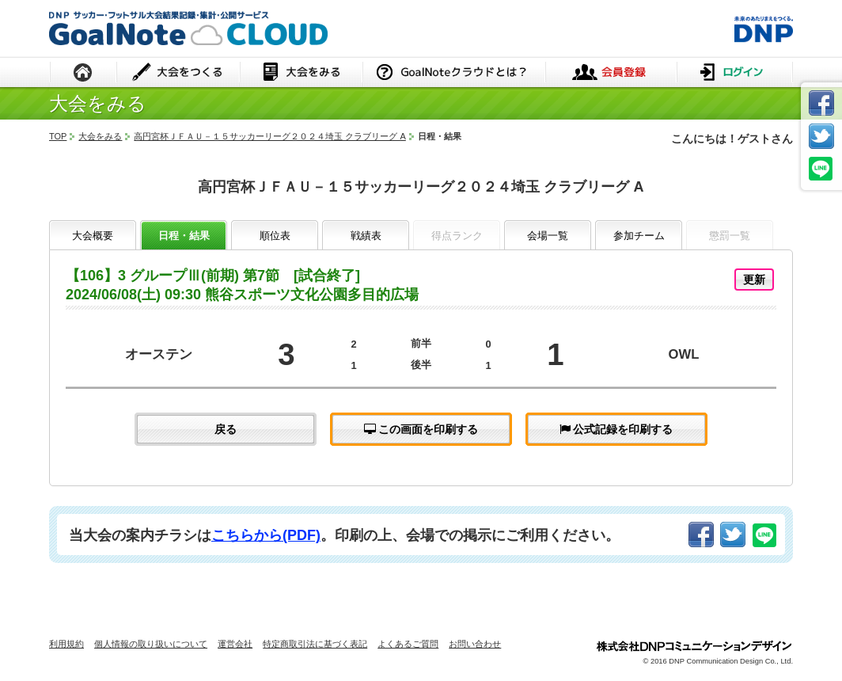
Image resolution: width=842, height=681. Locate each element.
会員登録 (611, 73)
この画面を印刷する (421, 429)
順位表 (275, 236)
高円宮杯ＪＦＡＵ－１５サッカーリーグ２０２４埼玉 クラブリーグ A (269, 136)
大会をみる (301, 73)
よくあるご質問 (407, 644)
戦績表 (366, 236)
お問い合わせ (475, 644)
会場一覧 (547, 236)
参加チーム (639, 236)
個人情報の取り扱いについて (150, 644)
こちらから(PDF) (265, 535)
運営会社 (235, 644)
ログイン (735, 73)
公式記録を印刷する (616, 429)
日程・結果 (184, 236)
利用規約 (66, 644)
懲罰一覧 (729, 236)
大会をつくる (178, 73)
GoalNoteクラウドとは (453, 73)
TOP (57, 136)
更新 (754, 279)
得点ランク (457, 236)
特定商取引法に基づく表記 (315, 644)
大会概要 (92, 236)
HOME (83, 73)
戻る (225, 429)
